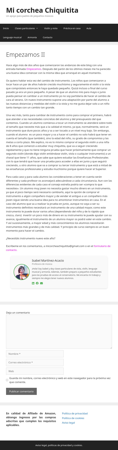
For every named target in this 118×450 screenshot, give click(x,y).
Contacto (47, 37)
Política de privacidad (75, 413)
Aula (89, 28)
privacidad (66, 445)
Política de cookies (73, 418)
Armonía (32, 37)
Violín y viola (50, 28)
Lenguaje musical (12, 37)
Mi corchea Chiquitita (42, 10)
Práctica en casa (72, 28)
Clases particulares (28, 28)
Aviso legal (68, 422)
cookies (78, 445)
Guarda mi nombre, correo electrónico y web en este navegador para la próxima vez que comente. (60, 380)
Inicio (6, 28)
